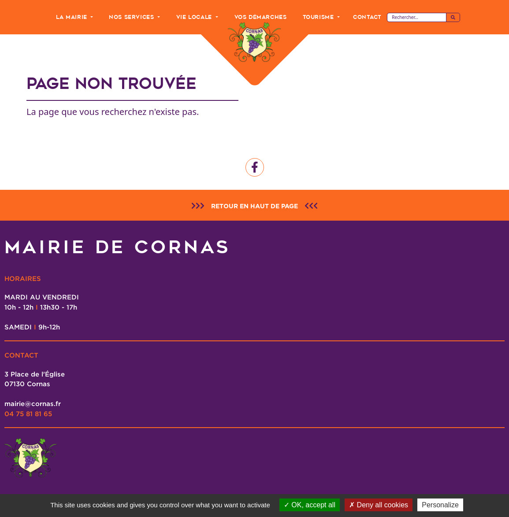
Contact (367, 17)
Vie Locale (195, 17)
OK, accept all (309, 505)
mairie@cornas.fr (32, 403)
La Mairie (72, 17)
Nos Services (132, 17)
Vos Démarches (260, 17)
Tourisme (319, 17)
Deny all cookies (378, 505)
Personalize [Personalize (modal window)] (440, 505)
